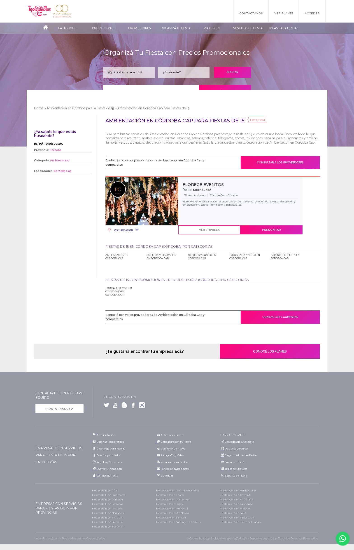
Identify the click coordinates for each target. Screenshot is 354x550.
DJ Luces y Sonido (236, 448)
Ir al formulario (59, 408)
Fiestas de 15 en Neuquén (108, 513)
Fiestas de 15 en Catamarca (109, 495)
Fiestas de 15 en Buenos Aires (238, 490)
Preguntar (271, 229)
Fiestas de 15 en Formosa (107, 504)
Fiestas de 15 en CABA (105, 490)
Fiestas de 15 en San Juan (107, 517)
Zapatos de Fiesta (236, 475)
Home (38, 108)
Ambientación (105, 435)
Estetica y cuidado (107, 455)
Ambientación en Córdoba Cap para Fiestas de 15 (153, 108)
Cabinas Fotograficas (110, 441)
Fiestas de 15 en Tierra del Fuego (240, 522)
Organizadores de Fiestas (241, 455)
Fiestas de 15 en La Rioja (107, 508)
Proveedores (139, 28)
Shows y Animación (109, 468)
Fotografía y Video (172, 455)
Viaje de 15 (211, 28)
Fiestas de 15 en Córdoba (107, 499)
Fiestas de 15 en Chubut (235, 495)
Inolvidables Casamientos (62, 11)
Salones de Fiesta (235, 462)
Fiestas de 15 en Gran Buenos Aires (177, 490)
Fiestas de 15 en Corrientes (172, 499)
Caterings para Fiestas (110, 448)
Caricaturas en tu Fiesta (176, 441)
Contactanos (251, 13)
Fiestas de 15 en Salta (233, 513)
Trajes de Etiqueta (236, 468)
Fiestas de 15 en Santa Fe (107, 522)
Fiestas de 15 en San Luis (171, 517)
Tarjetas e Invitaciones (175, 468)
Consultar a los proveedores (280, 162)
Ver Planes (283, 13)
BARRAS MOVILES (232, 435)
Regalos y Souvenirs (109, 462)
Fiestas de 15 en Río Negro (172, 513)
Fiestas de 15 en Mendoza (172, 508)
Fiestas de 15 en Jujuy (169, 504)
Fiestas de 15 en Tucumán (108, 526)
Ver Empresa (209, 229)
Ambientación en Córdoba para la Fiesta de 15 (80, 108)
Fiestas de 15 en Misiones (235, 508)
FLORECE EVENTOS (203, 184)
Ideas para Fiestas (283, 28)
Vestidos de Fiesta (248, 28)
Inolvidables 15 (39, 11)
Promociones (103, 28)
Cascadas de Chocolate (239, 441)
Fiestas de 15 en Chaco (170, 495)
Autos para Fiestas (172, 435)
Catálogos (67, 28)
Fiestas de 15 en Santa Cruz (237, 517)
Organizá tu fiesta (176, 28)
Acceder (312, 13)
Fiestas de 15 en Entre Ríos (236, 499)
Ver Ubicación (123, 230)
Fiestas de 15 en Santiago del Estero (178, 522)
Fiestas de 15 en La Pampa (236, 504)
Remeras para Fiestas (174, 462)
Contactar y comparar (280, 317)
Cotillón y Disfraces (173, 448)
